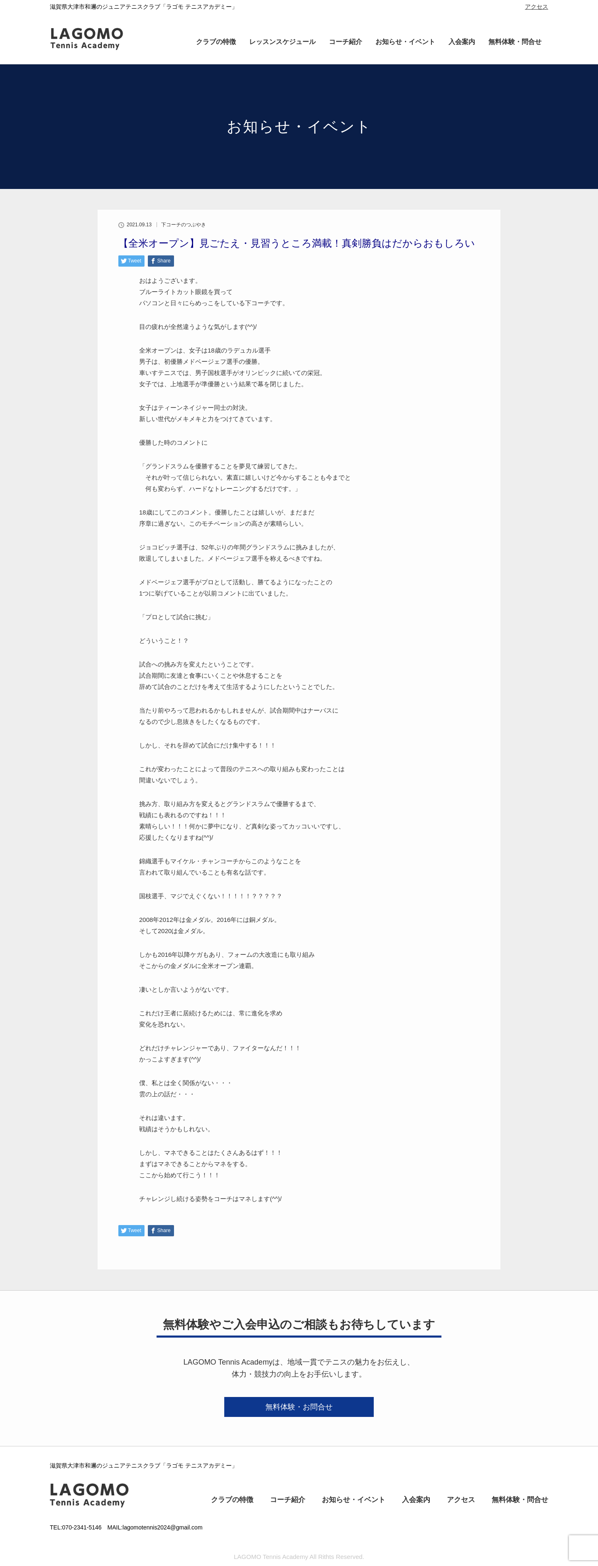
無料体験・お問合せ (299, 1407)
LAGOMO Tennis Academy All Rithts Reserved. (299, 1556)
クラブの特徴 (216, 41)
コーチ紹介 (345, 41)
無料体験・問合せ (515, 41)
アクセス (536, 6)
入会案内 (461, 41)
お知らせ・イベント (405, 41)
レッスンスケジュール (282, 41)
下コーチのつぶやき (183, 224)
